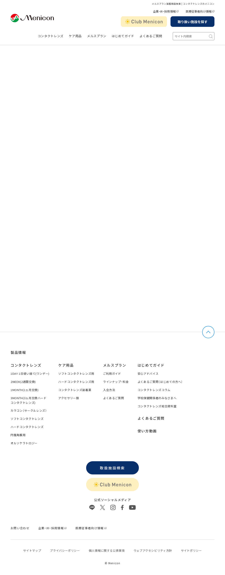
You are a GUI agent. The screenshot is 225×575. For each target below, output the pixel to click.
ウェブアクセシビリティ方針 (153, 550)
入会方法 (109, 390)
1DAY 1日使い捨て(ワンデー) (30, 373)
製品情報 (18, 352)
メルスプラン (96, 36)
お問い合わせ (20, 528)
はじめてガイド (123, 36)
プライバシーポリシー (65, 550)
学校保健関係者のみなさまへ (157, 398)
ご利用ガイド (112, 373)
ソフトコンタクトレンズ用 (76, 373)
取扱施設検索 (112, 467)
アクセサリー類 (68, 398)
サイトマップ (32, 550)
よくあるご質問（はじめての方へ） (160, 382)
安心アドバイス (148, 373)
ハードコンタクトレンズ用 (76, 382)
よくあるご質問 (151, 36)
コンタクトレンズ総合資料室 (157, 406)
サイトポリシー (191, 550)
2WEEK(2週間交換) (23, 382)
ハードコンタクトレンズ (27, 427)
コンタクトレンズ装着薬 (74, 390)
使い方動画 (147, 431)
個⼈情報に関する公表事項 (107, 550)
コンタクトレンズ (51, 36)
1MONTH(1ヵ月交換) (24, 390)
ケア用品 (75, 36)
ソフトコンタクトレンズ (27, 419)
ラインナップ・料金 (116, 382)
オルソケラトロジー (24, 443)
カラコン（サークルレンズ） (29, 410)
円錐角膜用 (18, 435)
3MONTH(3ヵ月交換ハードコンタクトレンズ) (29, 400)
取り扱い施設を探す (192, 21)
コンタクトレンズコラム (154, 390)
